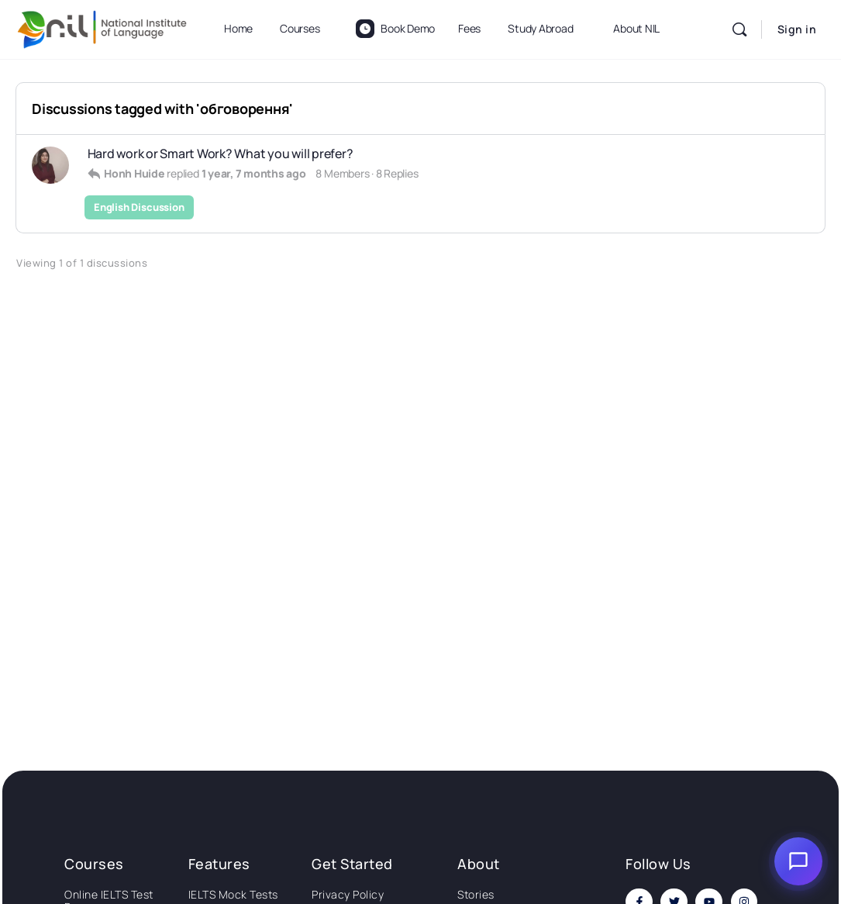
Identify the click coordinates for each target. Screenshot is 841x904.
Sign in (797, 29)
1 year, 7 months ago (254, 173)
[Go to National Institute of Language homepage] (102, 27)
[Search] (739, 29)
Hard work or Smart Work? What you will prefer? (220, 154)
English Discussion (139, 207)
